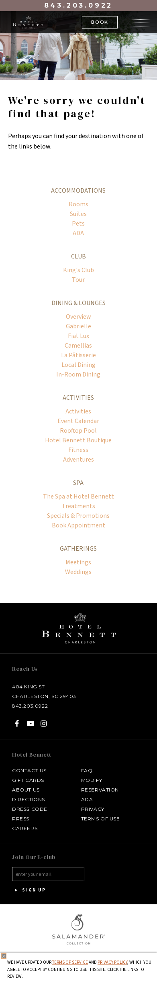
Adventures (78, 459)
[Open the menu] (140, 22)
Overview (78, 316)
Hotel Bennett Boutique (78, 440)
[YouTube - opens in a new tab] (30, 723)
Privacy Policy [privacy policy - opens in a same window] (112, 962)
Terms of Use (100, 819)
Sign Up (29, 890)
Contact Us (29, 770)
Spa (78, 482)
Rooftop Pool (78, 430)
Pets (78, 223)
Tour (78, 279)
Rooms (78, 204)
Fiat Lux (78, 336)
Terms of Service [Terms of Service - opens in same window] (70, 962)
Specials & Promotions (78, 515)
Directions (28, 799)
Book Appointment (78, 525)
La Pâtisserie (78, 355)
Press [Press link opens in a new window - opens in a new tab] (20, 819)
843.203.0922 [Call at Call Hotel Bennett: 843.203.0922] (30, 706)
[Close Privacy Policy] (4, 956)
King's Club (78, 270)
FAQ (87, 770)
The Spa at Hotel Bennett (78, 496)
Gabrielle (78, 326)
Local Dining (78, 364)
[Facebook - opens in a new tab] (17, 723)
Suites (78, 214)
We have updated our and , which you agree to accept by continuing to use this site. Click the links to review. (79, 969)
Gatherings (78, 548)
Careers (24, 828)
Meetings (78, 562)
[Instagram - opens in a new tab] (44, 723)
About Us (26, 790)
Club (78, 256)
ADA (78, 233)
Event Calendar (78, 421)
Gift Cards (28, 780)
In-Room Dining (78, 374)
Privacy (92, 809)
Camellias (78, 345)
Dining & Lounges (78, 303)
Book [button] (99, 22)
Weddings (78, 572)
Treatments (78, 506)
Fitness (78, 450)
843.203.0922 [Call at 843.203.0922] (78, 5)
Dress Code (29, 809)
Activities (78, 397)
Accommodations (78, 190)
